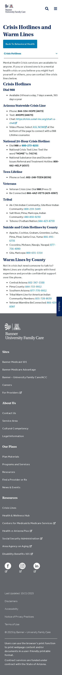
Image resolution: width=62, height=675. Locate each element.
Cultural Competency (15, 428)
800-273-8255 (30, 145)
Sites (5, 352)
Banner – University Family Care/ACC (24, 377)
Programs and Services (16, 464)
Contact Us (9, 413)
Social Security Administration (22, 538)
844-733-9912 (33, 286)
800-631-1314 (34, 252)
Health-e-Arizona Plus (17, 530)
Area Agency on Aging (17, 546)
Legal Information (13, 436)
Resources (8, 471)
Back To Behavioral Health (20, 43)
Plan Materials (10, 456)
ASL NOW (40, 127)
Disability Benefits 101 (17, 553)
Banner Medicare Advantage (19, 369)
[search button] (46, 8)
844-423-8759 (46, 220)
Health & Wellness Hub (16, 515)
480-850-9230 (32, 216)
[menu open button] (55, 8)
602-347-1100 (36, 282)
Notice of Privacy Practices (19, 616)
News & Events (11, 487)
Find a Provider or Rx (14, 479)
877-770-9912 (38, 290)
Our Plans (9, 447)
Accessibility (11, 608)
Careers (7, 384)
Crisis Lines (9, 507)
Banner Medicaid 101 (14, 361)
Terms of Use (12, 624)
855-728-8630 (43, 298)
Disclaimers (11, 601)
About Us (9, 403)
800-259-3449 (32, 208)
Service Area (10, 420)
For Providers (12, 392)
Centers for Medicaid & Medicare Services (29, 523)
